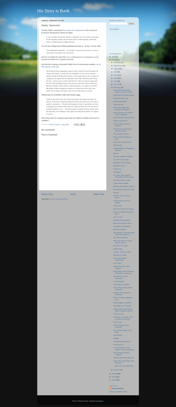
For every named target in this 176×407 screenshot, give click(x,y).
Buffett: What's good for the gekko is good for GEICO (123, 310)
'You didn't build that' (120, 237)
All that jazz (117, 172)
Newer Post (47, 194)
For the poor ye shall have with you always (122, 130)
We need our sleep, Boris (122, 142)
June (116, 75)
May (115, 78)
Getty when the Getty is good (123, 95)
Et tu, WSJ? (117, 263)
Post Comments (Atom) (59, 199)
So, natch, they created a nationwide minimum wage (123, 176)
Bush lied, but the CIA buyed (123, 209)
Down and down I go (120, 98)
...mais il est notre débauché (123, 366)
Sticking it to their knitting (122, 163)
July (115, 72)
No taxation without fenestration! (120, 259)
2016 (114, 57)
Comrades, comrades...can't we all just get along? (123, 318)
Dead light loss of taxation (122, 306)
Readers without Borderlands (123, 358)
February (117, 87)
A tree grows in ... (119, 344)
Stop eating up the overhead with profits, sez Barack (123, 272)
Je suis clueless (118, 281)
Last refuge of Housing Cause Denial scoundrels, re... (123, 233)
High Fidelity (117, 335)
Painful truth (117, 145)
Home (73, 194)
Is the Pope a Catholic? (121, 284)
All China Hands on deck (122, 180)
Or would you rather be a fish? (124, 189)
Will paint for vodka (120, 255)
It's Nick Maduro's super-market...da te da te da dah (123, 348)
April (115, 81)
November (118, 62)
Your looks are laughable (122, 226)
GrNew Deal (117, 206)
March (116, 84)
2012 (114, 380)
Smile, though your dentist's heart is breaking (123, 113)
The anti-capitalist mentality (123, 156)
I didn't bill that (118, 104)
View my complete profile (118, 392)
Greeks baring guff (119, 101)
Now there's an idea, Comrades (120, 277)
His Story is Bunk (53, 11)
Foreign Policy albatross (121, 220)
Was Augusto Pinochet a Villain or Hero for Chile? (122, 91)
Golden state (117, 249)
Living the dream (119, 166)
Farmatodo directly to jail (122, 341)
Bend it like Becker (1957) (122, 223)
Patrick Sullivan (118, 388)
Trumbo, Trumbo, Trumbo (122, 252)
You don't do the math (121, 160)
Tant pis (116, 193)
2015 (114, 60)
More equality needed (121, 134)
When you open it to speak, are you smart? (123, 242)
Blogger (100, 401)
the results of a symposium (73, 30)
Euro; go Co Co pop (120, 246)
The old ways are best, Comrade (121, 326)
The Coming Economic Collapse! (121, 354)
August (116, 69)
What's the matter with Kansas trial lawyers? (121, 108)
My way (116, 153)
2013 (114, 377)
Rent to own (117, 322)
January (117, 370)
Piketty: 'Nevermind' (120, 121)
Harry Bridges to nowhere (122, 303)
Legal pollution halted (120, 183)
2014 (114, 374)
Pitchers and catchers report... (124, 186)
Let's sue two (117, 217)
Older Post (98, 194)
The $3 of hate (118, 314)
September (118, 66)
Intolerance (117, 169)
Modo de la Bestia (119, 229)
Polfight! (116, 338)
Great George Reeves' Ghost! (123, 118)
